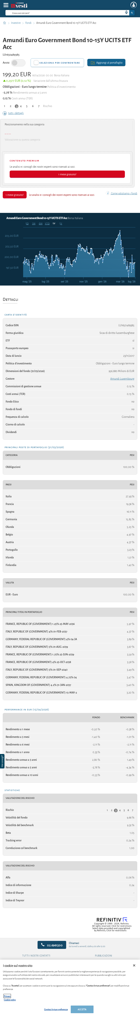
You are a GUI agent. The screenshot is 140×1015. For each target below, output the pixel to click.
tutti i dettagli (13, 113)
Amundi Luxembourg (122, 378)
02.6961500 (52, 945)
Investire (16, 22)
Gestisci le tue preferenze (56, 1009)
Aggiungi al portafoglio (106, 62)
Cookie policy (10, 999)
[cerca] (58, 12)
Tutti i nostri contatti (36, 956)
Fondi (28, 22)
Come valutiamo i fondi (121, 193)
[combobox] (70, 12)
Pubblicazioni (103, 956)
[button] (2, 761)
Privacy (7, 996)
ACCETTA (82, 1009)
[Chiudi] (134, 965)
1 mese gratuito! (67, 174)
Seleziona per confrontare (59, 62)
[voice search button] (125, 12)
